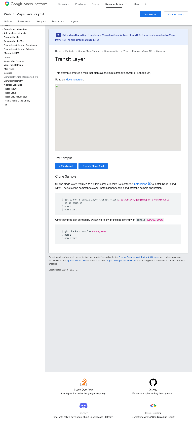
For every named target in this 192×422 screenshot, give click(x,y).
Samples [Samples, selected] (41, 21)
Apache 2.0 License (76, 260)
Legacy (74, 21)
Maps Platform (29, 4)
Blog (136, 3)
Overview (63, 3)
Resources (58, 21)
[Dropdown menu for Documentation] (127, 4)
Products (80, 3)
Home (58, 51)
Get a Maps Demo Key (74, 35)
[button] (21, 25)
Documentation (111, 51)
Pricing (95, 3)
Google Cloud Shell (93, 166)
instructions (140, 184)
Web (7, 14)
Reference (24, 21)
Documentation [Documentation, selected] (114, 3)
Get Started (150, 14)
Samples (160, 51)
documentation (74, 79)
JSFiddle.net (66, 166)
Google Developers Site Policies (120, 260)
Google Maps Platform (89, 51)
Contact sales (176, 14)
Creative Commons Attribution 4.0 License (139, 257)
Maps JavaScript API (31, 14)
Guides (8, 21)
